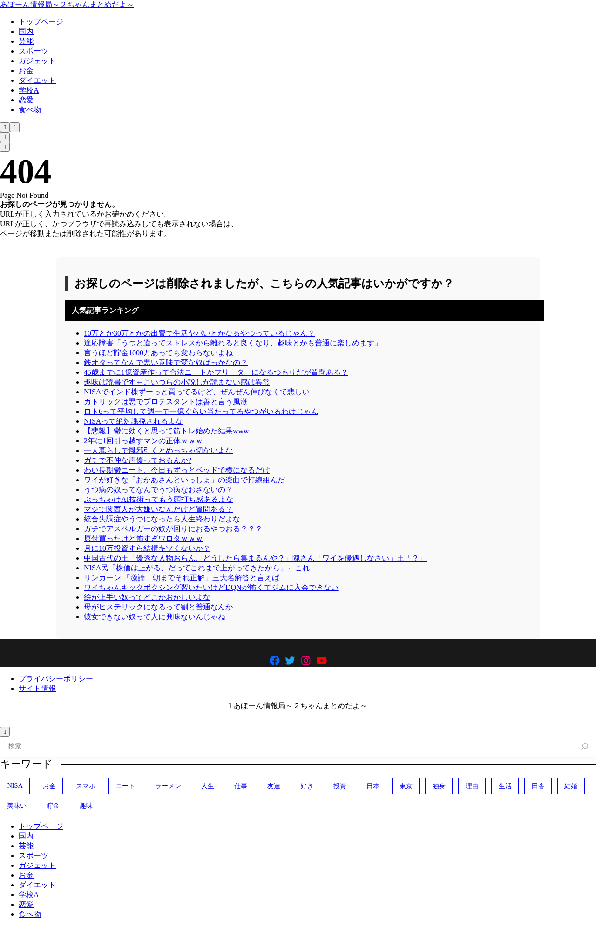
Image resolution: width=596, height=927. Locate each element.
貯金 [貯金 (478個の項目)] (53, 805)
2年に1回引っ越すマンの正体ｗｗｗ (143, 441)
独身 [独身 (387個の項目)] (439, 786)
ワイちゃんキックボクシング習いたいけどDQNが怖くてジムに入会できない (211, 587)
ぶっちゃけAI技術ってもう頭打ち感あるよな (158, 499)
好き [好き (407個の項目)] (306, 786)
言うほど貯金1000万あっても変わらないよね (158, 353)
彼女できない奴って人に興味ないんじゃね (154, 617)
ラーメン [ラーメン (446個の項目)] (168, 786)
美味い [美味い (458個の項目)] (17, 805)
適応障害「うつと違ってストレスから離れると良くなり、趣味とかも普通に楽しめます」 (233, 343)
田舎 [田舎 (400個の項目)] (538, 786)
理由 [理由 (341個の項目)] (472, 786)
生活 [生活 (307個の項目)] (505, 786)
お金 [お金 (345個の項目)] (49, 786)
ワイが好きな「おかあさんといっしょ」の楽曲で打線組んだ (184, 480)
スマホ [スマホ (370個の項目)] (85, 786)
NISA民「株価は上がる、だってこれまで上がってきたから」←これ (197, 568)
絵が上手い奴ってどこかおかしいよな (147, 597)
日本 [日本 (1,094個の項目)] (372, 786)
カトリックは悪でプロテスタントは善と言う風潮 (166, 402)
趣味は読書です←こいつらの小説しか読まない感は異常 (177, 382)
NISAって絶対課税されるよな (133, 421)
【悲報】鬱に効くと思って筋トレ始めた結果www (166, 431)
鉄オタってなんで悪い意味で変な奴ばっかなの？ (166, 362)
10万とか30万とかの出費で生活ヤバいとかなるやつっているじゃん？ (199, 333)
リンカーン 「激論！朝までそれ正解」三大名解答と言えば (181, 578)
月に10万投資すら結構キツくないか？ (147, 548)
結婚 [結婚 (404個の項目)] (570, 786)
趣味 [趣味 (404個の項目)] (86, 805)
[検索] (585, 746)
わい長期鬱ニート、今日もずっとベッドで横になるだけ (177, 470)
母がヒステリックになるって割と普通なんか (158, 607)
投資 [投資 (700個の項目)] (339, 786)
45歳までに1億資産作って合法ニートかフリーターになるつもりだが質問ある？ (216, 372)
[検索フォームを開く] (5, 127)
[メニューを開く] (15, 127)
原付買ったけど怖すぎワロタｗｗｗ (143, 538)
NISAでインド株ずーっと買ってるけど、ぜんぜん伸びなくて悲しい (197, 392)
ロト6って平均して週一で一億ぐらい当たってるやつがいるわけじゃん (201, 411)
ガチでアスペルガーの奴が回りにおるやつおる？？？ (173, 529)
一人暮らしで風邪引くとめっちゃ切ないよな (158, 450)
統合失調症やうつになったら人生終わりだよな (162, 519)
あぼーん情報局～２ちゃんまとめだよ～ (67, 4)
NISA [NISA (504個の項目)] (15, 785)
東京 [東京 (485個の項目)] (406, 786)
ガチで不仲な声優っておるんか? (137, 460)
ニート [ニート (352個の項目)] (125, 786)
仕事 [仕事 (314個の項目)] (240, 786)
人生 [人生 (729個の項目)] (207, 786)
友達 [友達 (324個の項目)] (273, 786)
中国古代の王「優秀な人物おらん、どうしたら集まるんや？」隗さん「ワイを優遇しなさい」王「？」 (255, 558)
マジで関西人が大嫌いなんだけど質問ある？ (158, 509)
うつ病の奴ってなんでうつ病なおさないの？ (158, 490)
